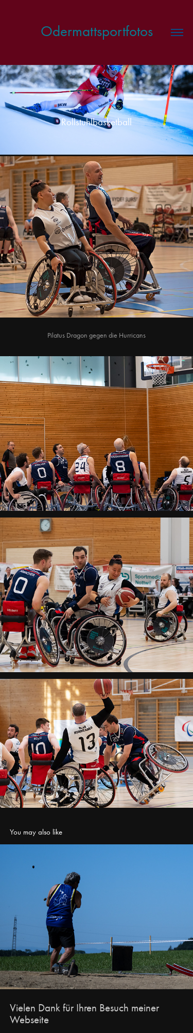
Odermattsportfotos (97, 31)
